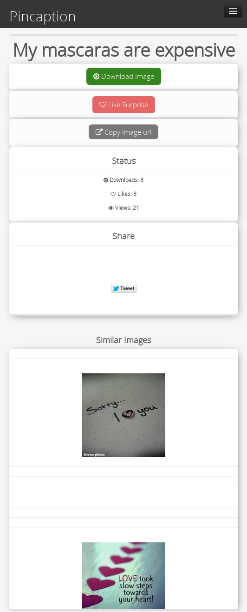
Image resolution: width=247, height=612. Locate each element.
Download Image (123, 76)
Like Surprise (123, 104)
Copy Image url (123, 132)
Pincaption (42, 16)
